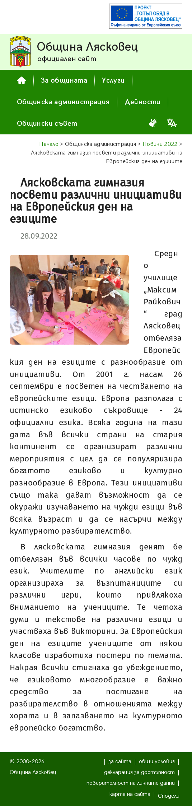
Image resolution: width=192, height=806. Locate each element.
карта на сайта (129, 794)
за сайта (119, 761)
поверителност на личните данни (130, 783)
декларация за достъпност (139, 772)
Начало (48, 144)
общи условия (157, 761)
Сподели (168, 796)
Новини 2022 (160, 144)
